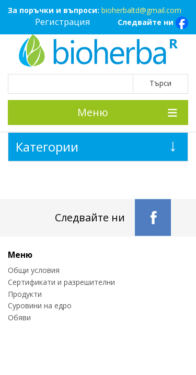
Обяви (19, 317)
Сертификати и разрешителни (61, 282)
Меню (92, 112)
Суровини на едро (40, 305)
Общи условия (34, 270)
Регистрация (62, 22)
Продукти (25, 294)
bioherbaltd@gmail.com (141, 10)
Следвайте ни (153, 23)
